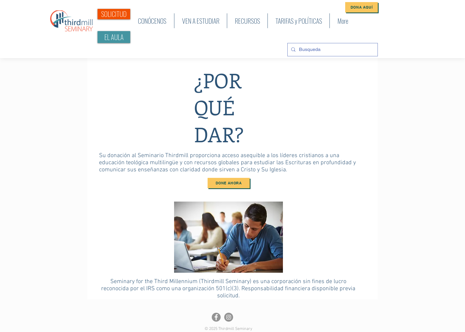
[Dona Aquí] (361, 7)
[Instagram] (228, 317)
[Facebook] (216, 317)
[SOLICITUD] (114, 14)
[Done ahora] (229, 183)
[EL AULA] (114, 37)
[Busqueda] (332, 49)
